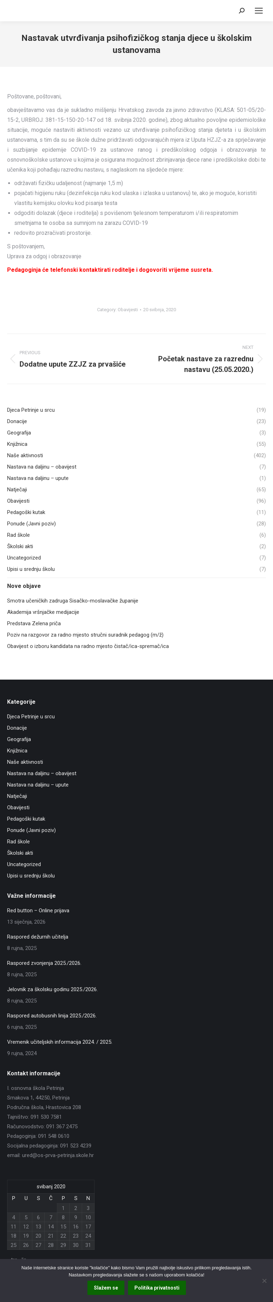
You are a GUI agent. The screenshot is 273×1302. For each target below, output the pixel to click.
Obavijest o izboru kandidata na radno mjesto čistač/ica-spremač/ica (88, 646)
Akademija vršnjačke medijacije (43, 612)
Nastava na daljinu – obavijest (41, 773)
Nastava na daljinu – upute (38, 785)
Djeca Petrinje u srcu (31, 716)
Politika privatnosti (157, 1288)
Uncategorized (24, 864)
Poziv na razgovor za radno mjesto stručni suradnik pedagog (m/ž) (85, 635)
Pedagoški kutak (26, 819)
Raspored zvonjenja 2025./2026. (44, 963)
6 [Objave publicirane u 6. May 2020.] (38, 1217)
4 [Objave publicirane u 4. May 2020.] (13, 1217)
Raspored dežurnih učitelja (37, 937)
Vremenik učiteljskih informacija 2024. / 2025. (59, 1042)
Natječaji (17, 796)
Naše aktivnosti (25, 762)
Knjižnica (17, 750)
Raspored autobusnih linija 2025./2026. (52, 1015)
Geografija (19, 739)
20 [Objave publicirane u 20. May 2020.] (38, 1236)
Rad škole (18, 841)
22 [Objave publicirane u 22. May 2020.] (63, 1236)
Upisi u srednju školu (31, 875)
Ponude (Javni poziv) (31, 830)
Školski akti (20, 853)
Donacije (17, 728)
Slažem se (106, 1288)
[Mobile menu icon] (259, 11)
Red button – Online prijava (38, 910)
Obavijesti (128, 309)
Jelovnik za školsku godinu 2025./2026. (52, 989)
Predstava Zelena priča (34, 623)
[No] (264, 1280)
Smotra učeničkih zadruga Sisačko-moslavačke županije (72, 601)
